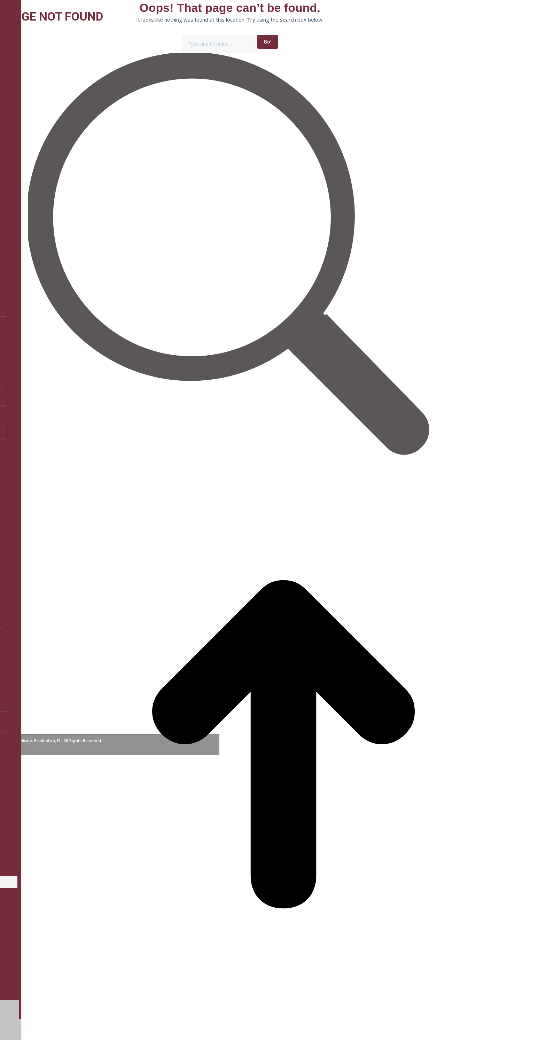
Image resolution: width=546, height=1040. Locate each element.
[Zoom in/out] (121, 1012)
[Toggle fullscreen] (86, 1012)
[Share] (51, 1012)
